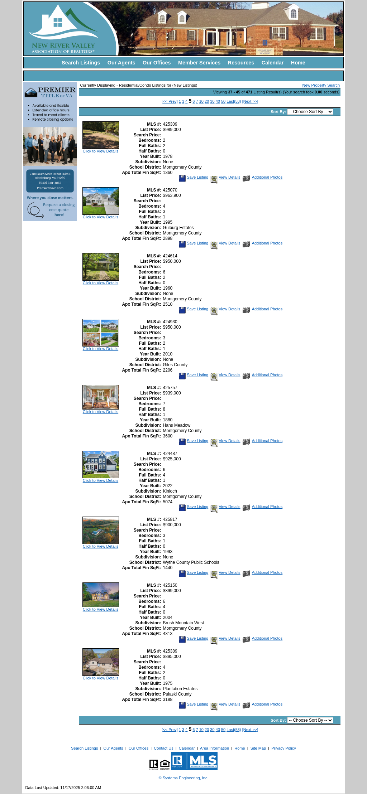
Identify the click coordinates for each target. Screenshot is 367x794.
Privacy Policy (283, 748)
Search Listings (81, 63)
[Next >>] (250, 101)
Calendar (273, 63)
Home (298, 63)
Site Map (258, 748)
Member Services (199, 63)
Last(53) (234, 101)
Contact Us (163, 748)
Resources (241, 63)
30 (212, 101)
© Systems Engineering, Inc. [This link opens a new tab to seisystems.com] (184, 778)
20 (207, 101)
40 (218, 101)
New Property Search (321, 85)
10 (201, 101)
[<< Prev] (170, 101)
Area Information (214, 748)
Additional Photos (263, 177)
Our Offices (157, 63)
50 (223, 101)
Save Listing (193, 177)
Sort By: (279, 112)
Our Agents (121, 63)
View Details (224, 177)
